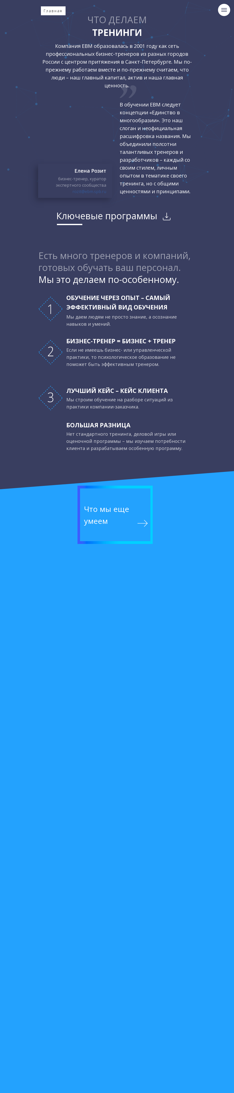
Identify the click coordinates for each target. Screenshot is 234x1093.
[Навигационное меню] (224, 10)
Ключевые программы (106, 216)
